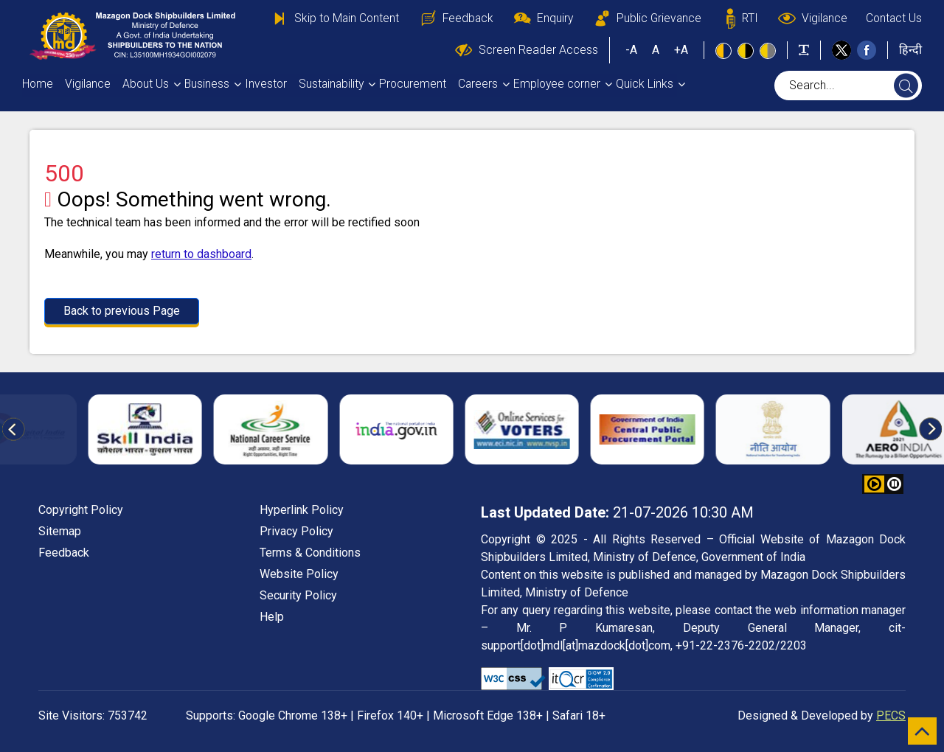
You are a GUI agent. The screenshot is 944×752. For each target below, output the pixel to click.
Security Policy (298, 595)
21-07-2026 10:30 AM (617, 512)
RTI (739, 18)
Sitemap (59, 531)
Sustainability (331, 84)
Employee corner (556, 84)
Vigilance (812, 18)
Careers (478, 84)
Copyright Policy (80, 510)
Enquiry (542, 18)
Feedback (455, 18)
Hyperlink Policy (302, 510)
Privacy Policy (296, 531)
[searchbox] (848, 85)
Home (37, 84)
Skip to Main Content (334, 18)
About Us (145, 84)
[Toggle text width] (804, 49)
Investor (266, 84)
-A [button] (631, 50)
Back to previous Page (121, 311)
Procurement (412, 84)
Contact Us (894, 18)
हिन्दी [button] (910, 50)
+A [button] (681, 50)
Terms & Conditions (310, 553)
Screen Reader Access (525, 50)
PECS (891, 716)
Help (272, 617)
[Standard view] (723, 51)
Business (206, 84)
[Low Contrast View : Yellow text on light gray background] (768, 51)
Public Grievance (646, 18)
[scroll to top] (922, 731)
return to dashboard (201, 254)
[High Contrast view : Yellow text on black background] (746, 51)
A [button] (655, 50)
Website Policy (299, 574)
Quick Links (644, 84)
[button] (894, 484)
